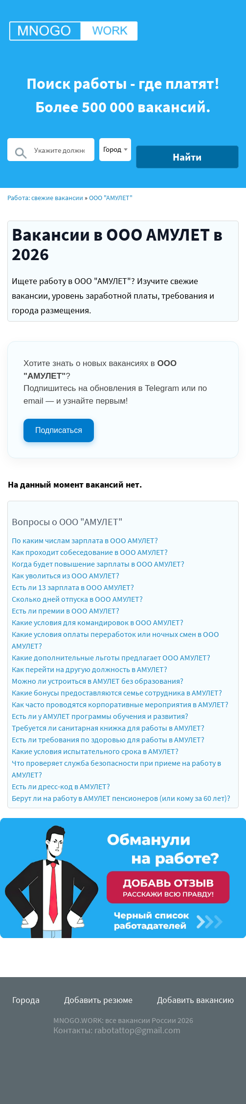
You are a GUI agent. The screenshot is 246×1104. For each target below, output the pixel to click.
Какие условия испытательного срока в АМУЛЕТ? (95, 751)
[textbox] (115, 149)
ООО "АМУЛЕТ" (111, 197)
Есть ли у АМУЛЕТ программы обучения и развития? (100, 716)
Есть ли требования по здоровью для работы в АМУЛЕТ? (108, 739)
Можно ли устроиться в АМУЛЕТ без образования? (97, 681)
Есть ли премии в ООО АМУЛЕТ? (65, 610)
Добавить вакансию (195, 999)
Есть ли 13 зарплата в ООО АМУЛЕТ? (73, 587)
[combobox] (115, 149)
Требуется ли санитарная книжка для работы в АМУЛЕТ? (108, 728)
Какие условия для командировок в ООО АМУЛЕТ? (97, 622)
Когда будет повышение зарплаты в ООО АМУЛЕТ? (98, 564)
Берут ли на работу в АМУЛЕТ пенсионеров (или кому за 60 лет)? (121, 798)
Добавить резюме (98, 999)
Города (26, 999)
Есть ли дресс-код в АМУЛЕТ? (61, 786)
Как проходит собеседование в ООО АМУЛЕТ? (90, 552)
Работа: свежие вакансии (45, 197)
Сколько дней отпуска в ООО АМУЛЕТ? (77, 599)
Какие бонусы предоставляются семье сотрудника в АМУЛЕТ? (117, 692)
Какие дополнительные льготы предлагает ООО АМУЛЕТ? (111, 657)
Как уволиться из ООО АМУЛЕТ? (65, 575)
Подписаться (58, 430)
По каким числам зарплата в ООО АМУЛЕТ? (85, 540)
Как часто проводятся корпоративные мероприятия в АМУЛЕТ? (120, 704)
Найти (187, 157)
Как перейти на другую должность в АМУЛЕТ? (89, 669)
